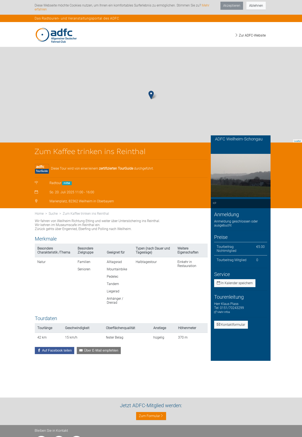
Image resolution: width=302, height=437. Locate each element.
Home (39, 223)
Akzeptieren (231, 6)
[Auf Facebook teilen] (54, 359)
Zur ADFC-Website (250, 35)
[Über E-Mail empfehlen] (99, 359)
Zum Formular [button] (151, 416)
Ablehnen (256, 6)
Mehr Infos (222, 321)
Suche (53, 223)
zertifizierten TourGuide (116, 178)
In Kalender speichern (235, 292)
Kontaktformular (231, 334)
